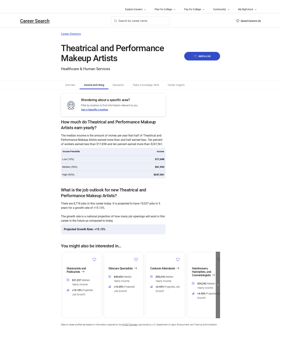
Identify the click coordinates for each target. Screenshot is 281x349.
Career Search (34, 21)
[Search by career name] (140, 21)
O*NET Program (130, 324)
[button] (218, 285)
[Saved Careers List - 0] (248, 21)
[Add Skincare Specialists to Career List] (136, 259)
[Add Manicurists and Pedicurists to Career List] (94, 259)
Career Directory (71, 34)
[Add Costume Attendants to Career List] (177, 259)
